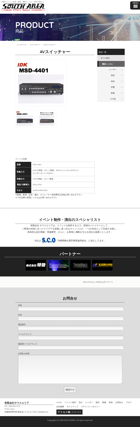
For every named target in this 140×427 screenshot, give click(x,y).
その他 (113, 99)
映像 (113, 93)
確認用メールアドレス (27, 344)
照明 (113, 75)
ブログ (129, 402)
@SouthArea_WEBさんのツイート (98, 282)
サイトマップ (72, 406)
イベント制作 (70, 402)
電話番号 (22, 324)
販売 (98, 402)
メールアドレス (24, 334)
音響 (113, 87)
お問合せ (119, 402)
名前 (20, 305)
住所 (20, 315)
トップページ (22, 45)
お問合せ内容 (24, 353)
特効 (113, 81)
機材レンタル (107, 64)
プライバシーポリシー (90, 406)
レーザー (113, 69)
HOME (59, 402)
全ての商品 (105, 58)
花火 (81, 402)
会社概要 (60, 406)
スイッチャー (35, 45)
